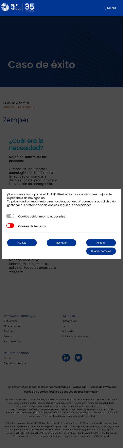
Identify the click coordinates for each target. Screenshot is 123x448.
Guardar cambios (101, 251)
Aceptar (101, 242)
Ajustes (22, 242)
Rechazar (61, 242)
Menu (111, 8)
